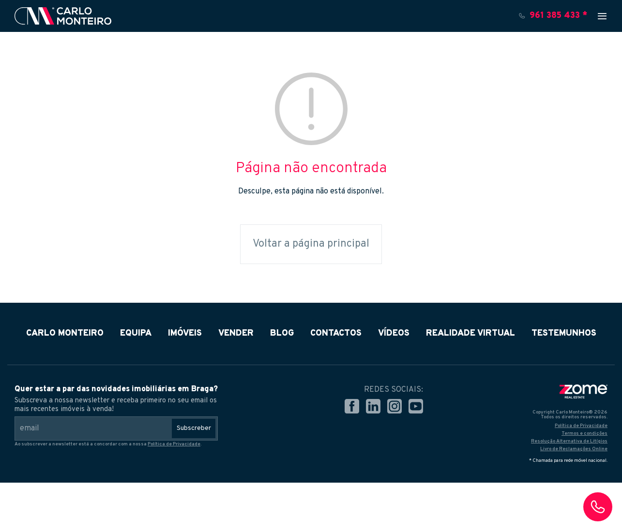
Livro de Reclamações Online (573, 449)
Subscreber (194, 428)
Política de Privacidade (174, 444)
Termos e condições (584, 433)
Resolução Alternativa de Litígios (569, 441)
